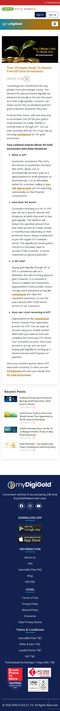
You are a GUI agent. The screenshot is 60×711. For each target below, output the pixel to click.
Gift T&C (30, 656)
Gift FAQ (30, 582)
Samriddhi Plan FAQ (30, 569)
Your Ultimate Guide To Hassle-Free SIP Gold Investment (29, 69)
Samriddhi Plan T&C (30, 638)
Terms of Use (30, 598)
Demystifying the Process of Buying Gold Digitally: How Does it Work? (36, 401)
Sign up (52, 14)
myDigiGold (24, 134)
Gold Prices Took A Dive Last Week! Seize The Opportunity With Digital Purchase (36, 416)
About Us (30, 557)
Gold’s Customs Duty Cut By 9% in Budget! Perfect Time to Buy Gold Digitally (36, 431)
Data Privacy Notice (30, 622)
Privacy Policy (30, 604)
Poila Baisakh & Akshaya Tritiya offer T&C (30, 662)
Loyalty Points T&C (30, 650)
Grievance (30, 616)
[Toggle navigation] (55, 23)
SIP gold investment (19, 374)
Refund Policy (30, 610)
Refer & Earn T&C (30, 644)
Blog (30, 575)
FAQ (30, 563)
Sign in (39, 14)
